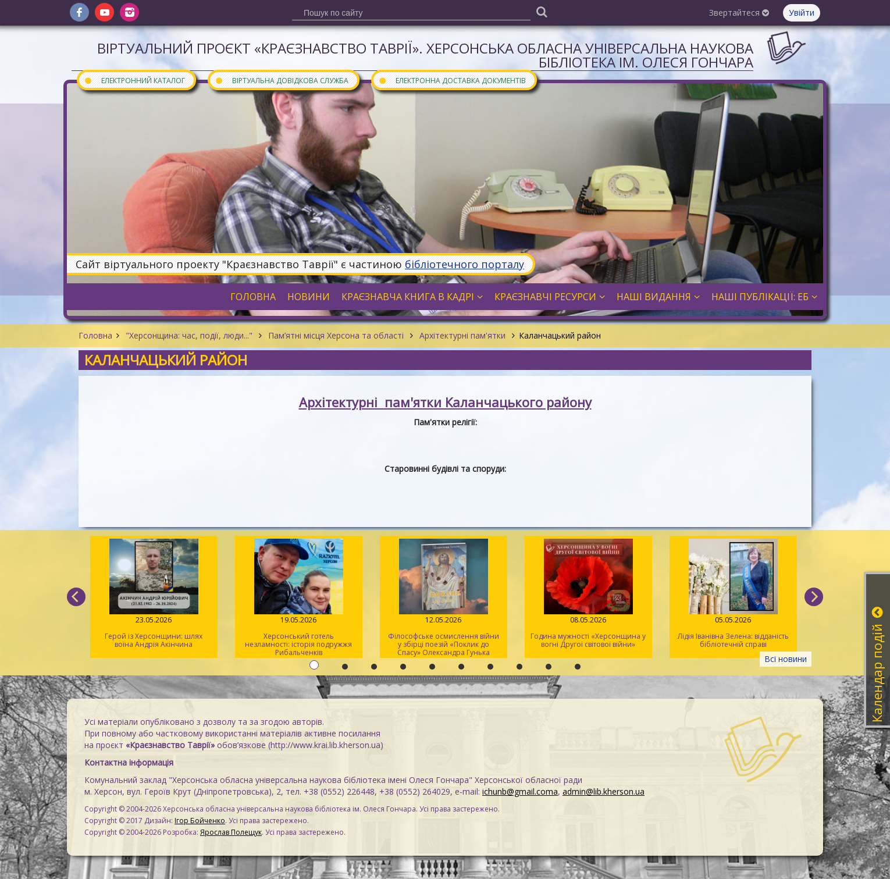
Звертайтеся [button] (739, 12)
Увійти (801, 12)
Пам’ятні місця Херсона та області (336, 335)
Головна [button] (253, 296)
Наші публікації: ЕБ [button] (764, 296)
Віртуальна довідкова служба (281, 80)
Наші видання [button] (658, 296)
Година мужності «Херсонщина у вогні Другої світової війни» (588, 594)
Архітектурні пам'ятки (462, 335)
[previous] (76, 597)
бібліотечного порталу (464, 264)
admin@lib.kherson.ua (604, 791)
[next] (813, 597)
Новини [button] (308, 296)
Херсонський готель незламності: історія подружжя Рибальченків (299, 598)
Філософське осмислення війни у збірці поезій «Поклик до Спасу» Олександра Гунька (443, 598)
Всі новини (785, 658)
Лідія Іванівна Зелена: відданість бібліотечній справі (733, 594)
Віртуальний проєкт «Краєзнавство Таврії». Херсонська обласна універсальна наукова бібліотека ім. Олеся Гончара (425, 55)
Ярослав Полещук (231, 832)
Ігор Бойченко (200, 820)
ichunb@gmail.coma (520, 791)
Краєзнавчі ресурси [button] (549, 296)
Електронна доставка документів (452, 80)
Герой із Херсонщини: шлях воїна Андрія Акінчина (154, 594)
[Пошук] (541, 11)
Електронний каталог (134, 80)
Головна (95, 335)
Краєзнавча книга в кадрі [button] (412, 296)
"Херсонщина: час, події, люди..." (189, 335)
